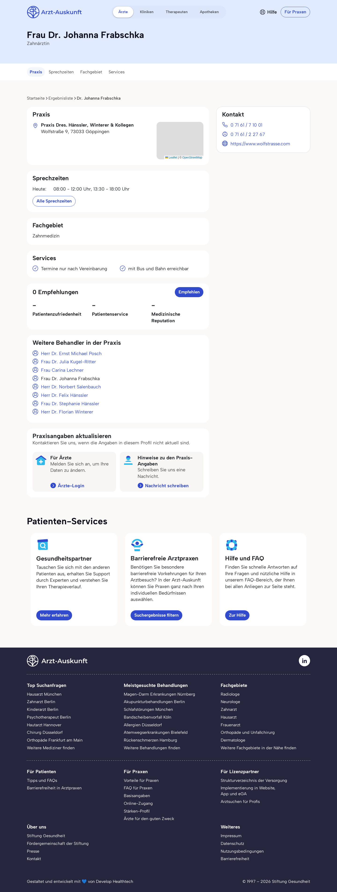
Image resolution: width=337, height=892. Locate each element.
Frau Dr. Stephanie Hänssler (70, 403)
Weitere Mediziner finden (51, 747)
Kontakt (34, 858)
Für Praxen (295, 12)
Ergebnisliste (60, 98)
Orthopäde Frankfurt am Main (55, 740)
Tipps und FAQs (42, 780)
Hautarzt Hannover (44, 724)
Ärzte (123, 12)
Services (117, 72)
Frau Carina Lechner (62, 370)
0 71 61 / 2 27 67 (248, 134)
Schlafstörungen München (148, 709)
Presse (33, 851)
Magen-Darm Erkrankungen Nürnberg (159, 694)
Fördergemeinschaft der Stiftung (58, 843)
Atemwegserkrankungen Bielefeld (156, 732)
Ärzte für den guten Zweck (149, 818)
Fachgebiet (91, 72)
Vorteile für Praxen (141, 780)
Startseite (36, 98)
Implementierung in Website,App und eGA (248, 790)
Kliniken (147, 12)
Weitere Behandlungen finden (152, 747)
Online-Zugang (138, 803)
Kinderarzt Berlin (42, 709)
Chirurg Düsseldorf (45, 732)
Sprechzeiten (61, 72)
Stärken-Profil (137, 811)
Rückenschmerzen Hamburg (150, 740)
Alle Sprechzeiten (54, 201)
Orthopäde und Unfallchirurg (248, 732)
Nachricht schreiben (167, 485)
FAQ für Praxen (138, 787)
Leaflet (171, 157)
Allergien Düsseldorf (143, 724)
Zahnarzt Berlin (41, 701)
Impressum (231, 835)
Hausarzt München (44, 694)
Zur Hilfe (237, 615)
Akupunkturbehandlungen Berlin (154, 701)
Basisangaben (137, 795)
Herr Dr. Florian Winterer (67, 412)
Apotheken (209, 12)
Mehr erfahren (54, 615)
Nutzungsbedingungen (242, 851)
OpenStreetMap (192, 157)
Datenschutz (232, 843)
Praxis (36, 72)
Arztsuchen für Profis (240, 801)
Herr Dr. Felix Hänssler (64, 395)
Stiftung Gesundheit (46, 835)
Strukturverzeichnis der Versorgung (254, 780)
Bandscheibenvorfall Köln (147, 717)
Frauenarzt (230, 724)
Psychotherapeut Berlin (49, 717)
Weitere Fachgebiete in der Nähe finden (258, 747)
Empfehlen (189, 292)
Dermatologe (233, 740)
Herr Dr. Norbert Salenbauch (71, 387)
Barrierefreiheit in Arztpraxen (54, 787)
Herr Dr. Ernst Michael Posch (71, 353)
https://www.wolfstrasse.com (260, 143)
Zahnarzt (229, 709)
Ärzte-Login (71, 485)
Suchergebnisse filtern (156, 615)
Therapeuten (177, 12)
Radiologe (230, 694)
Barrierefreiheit (235, 858)
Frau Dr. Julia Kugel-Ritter (68, 361)
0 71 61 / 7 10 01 (246, 125)
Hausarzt (229, 717)
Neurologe (230, 701)
